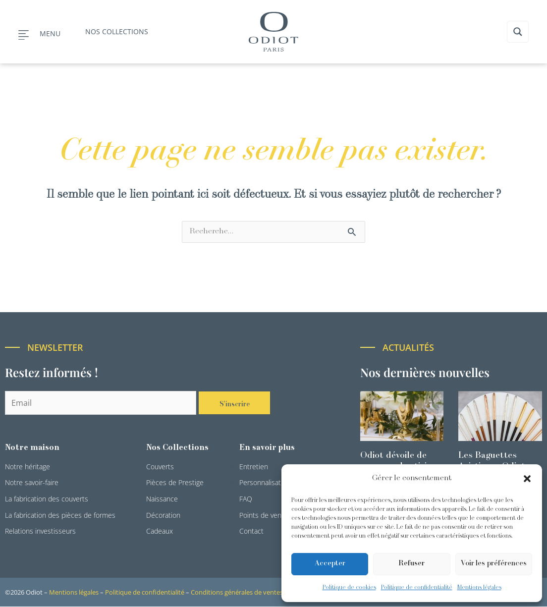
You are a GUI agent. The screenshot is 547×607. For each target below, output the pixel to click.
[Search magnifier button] (518, 32)
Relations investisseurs (40, 531)
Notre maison (32, 448)
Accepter (330, 563)
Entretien (253, 467)
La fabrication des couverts (46, 499)
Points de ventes (265, 515)
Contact (251, 531)
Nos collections (116, 31)
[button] (527, 479)
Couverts (160, 467)
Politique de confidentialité (416, 588)
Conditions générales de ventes (237, 592)
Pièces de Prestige (175, 483)
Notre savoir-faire (31, 483)
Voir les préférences (494, 563)
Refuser (411, 563)
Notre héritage (27, 467)
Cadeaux (159, 531)
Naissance (162, 499)
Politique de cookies (349, 588)
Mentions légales (479, 588)
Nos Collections (177, 448)
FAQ (245, 499)
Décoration (163, 515)
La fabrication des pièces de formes (60, 515)
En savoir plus (267, 448)
